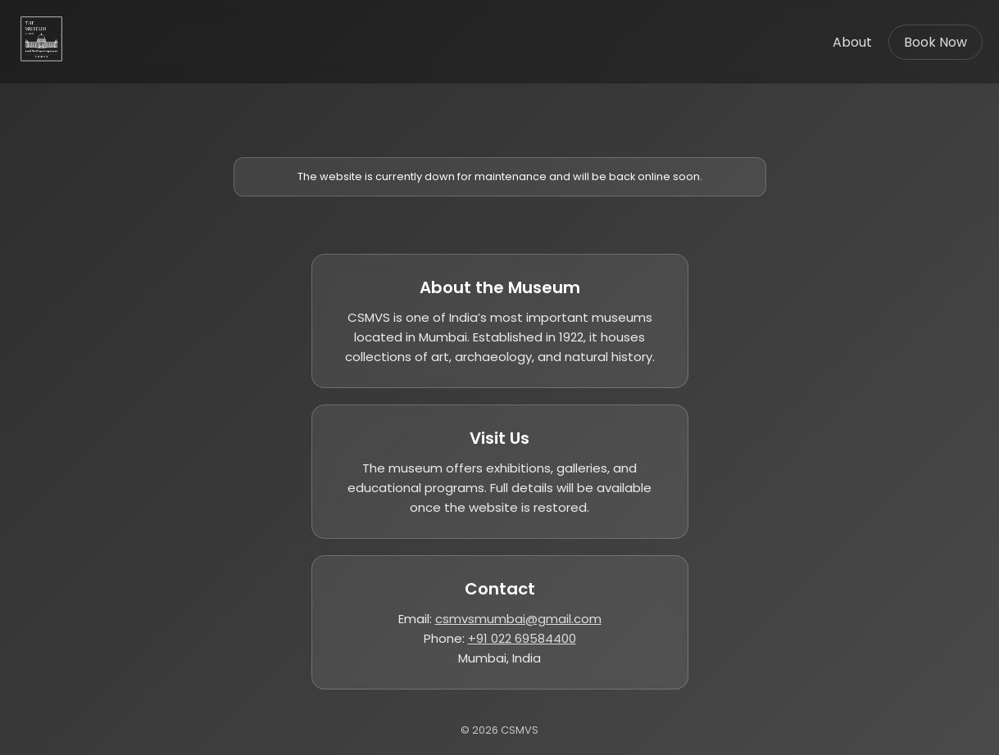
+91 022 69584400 (522, 638)
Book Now (935, 42)
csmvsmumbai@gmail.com (518, 618)
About (852, 42)
